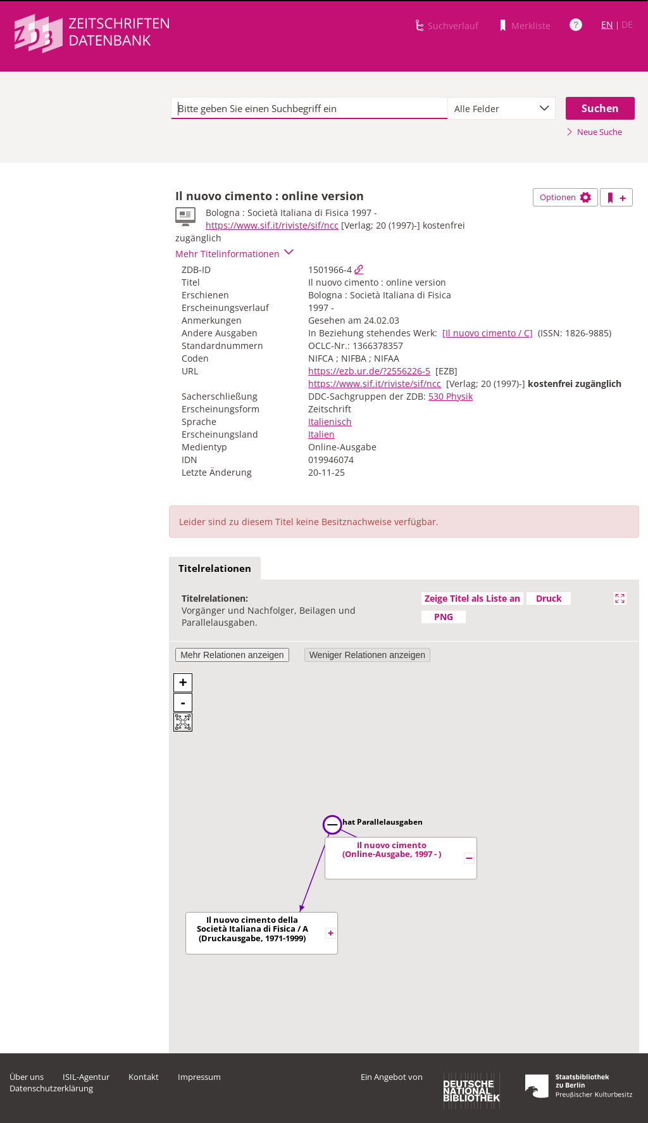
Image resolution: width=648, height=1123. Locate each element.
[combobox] (501, 108)
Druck (549, 598)
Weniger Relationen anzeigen (367, 655)
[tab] (215, 569)
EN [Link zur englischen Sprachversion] (607, 24)
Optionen (565, 197)
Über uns (26, 1076)
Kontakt (143, 1076)
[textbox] (309, 108)
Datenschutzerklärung (51, 1088)
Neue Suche (594, 131)
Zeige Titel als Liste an (472, 598)
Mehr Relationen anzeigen (232, 655)
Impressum (199, 1076)
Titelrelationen (214, 568)
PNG (443, 617)
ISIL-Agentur (86, 1076)
